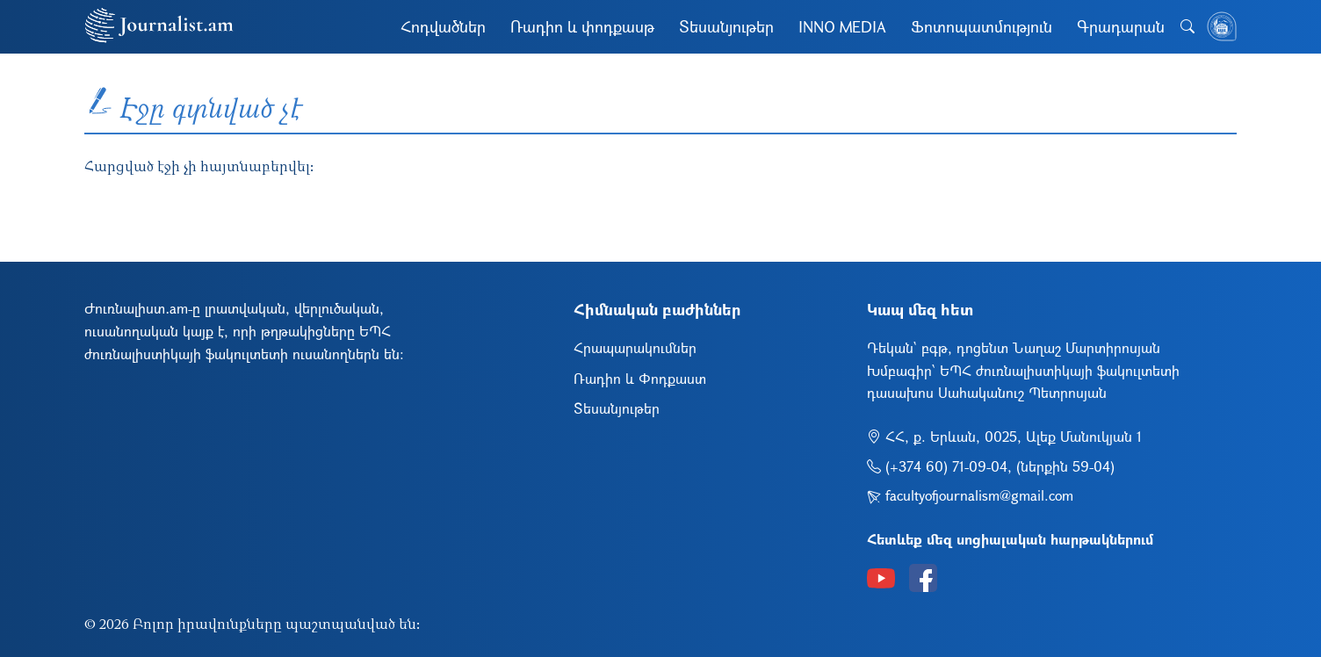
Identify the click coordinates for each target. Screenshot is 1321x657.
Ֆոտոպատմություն (981, 26)
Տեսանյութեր (726, 26)
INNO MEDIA (842, 26)
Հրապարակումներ (635, 347)
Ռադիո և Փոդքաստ (640, 378)
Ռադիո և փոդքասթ (582, 26)
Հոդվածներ (443, 26)
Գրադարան (1121, 26)
